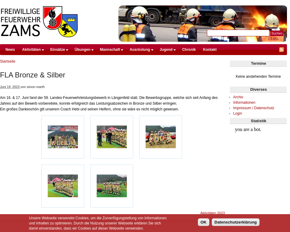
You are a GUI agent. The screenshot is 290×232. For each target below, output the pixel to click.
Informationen (244, 102)
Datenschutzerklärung (235, 223)
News (10, 49)
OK (204, 223)
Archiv (238, 97)
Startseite (7, 61)
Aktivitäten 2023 (212, 213)
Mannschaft (110, 49)
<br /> (258, 147)
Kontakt (210, 49)
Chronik (189, 49)
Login (237, 113)
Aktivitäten (31, 49)
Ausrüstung (140, 49)
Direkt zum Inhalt (143, 3)
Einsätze (57, 49)
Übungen (82, 49)
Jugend (166, 49)
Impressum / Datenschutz (253, 108)
